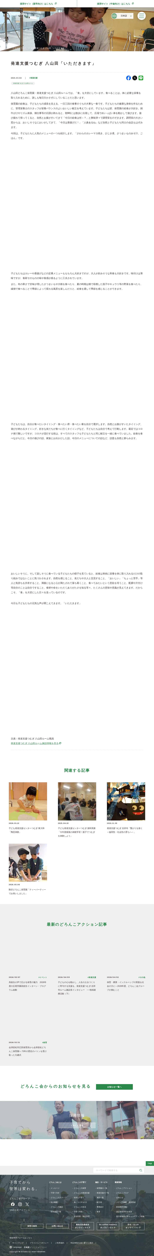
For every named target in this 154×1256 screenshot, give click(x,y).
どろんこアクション (124, 1188)
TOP (4, 48)
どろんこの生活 (80, 1207)
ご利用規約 (59, 1243)
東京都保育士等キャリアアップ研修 (130, 1216)
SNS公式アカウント (20, 1210)
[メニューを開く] (142, 16)
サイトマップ (18, 1243)
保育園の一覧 (102, 1188)
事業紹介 (100, 1207)
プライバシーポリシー (39, 1243)
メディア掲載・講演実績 (126, 1202)
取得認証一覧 (56, 1212)
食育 (98, 1212)
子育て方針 (55, 1193)
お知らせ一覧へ (114, 1087)
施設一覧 (100, 1198)
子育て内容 (78, 1212)
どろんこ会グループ (20, 1198)
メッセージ (55, 1188)
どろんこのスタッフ (58, 1198)
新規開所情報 (121, 1207)
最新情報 (118, 1182)
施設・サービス (101, 1182)
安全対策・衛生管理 (82, 1216)
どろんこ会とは (55, 1182)
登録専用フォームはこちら (21, 1238)
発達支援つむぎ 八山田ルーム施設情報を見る (36, 743)
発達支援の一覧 (103, 1193)
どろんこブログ (19, 48)
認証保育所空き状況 (124, 1212)
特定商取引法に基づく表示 (82, 1243)
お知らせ (119, 1198)
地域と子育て (79, 1198)
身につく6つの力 (80, 1202)
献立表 (99, 1202)
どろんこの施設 (57, 1207)
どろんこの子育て (79, 1182)
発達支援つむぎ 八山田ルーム (23, 83)
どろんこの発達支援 (82, 1193)
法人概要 (54, 1202)
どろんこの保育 (80, 1188)
